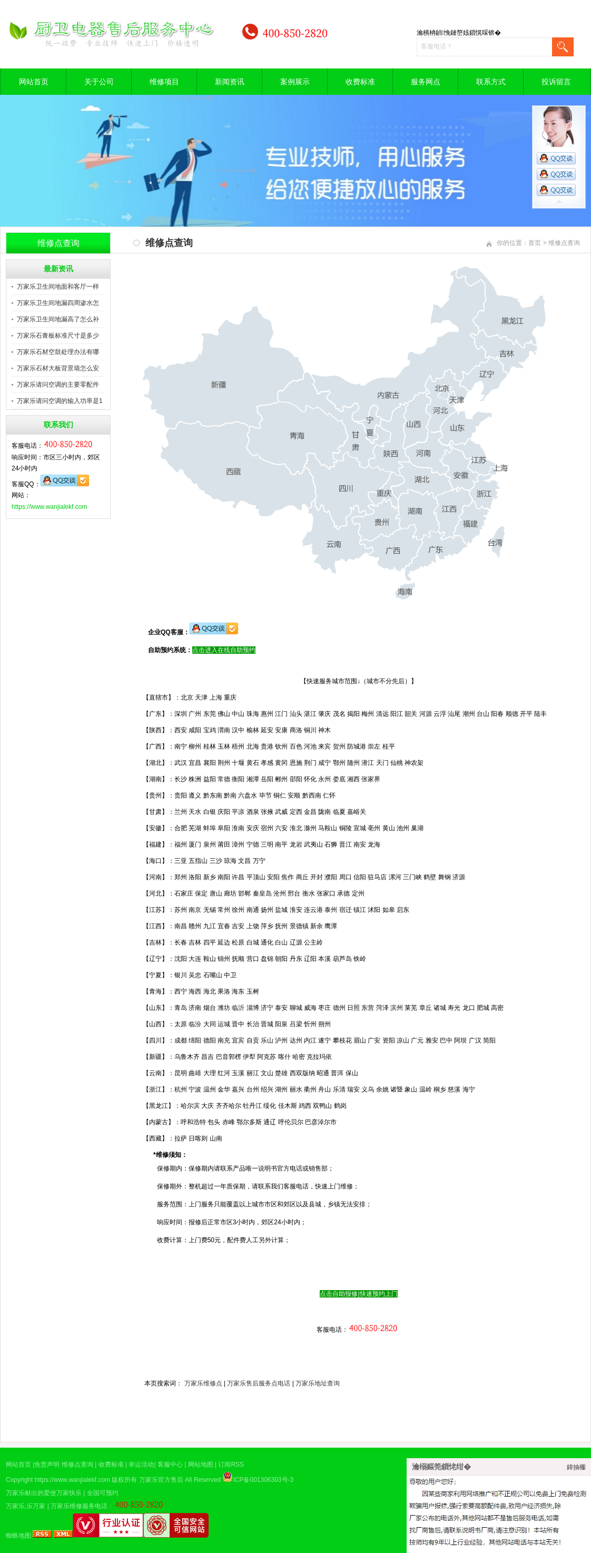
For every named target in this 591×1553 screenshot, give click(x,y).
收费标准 (360, 81)
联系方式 (491, 81)
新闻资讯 (229, 81)
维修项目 (164, 81)
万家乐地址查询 (318, 1383)
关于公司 (99, 81)
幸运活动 (141, 1464)
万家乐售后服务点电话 (258, 1383)
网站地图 (200, 1464)
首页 (534, 243)
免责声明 (47, 1464)
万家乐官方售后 (161, 1479)
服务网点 (425, 81)
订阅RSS (231, 1464)
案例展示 (295, 81)
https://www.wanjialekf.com (49, 506)
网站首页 (33, 81)
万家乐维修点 (203, 1383)
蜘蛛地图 (18, 1535)
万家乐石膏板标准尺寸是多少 (58, 335)
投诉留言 (556, 81)
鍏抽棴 (576, 1467)
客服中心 (170, 1464)
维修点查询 (564, 243)
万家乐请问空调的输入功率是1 (60, 401)
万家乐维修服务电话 (79, 1506)
